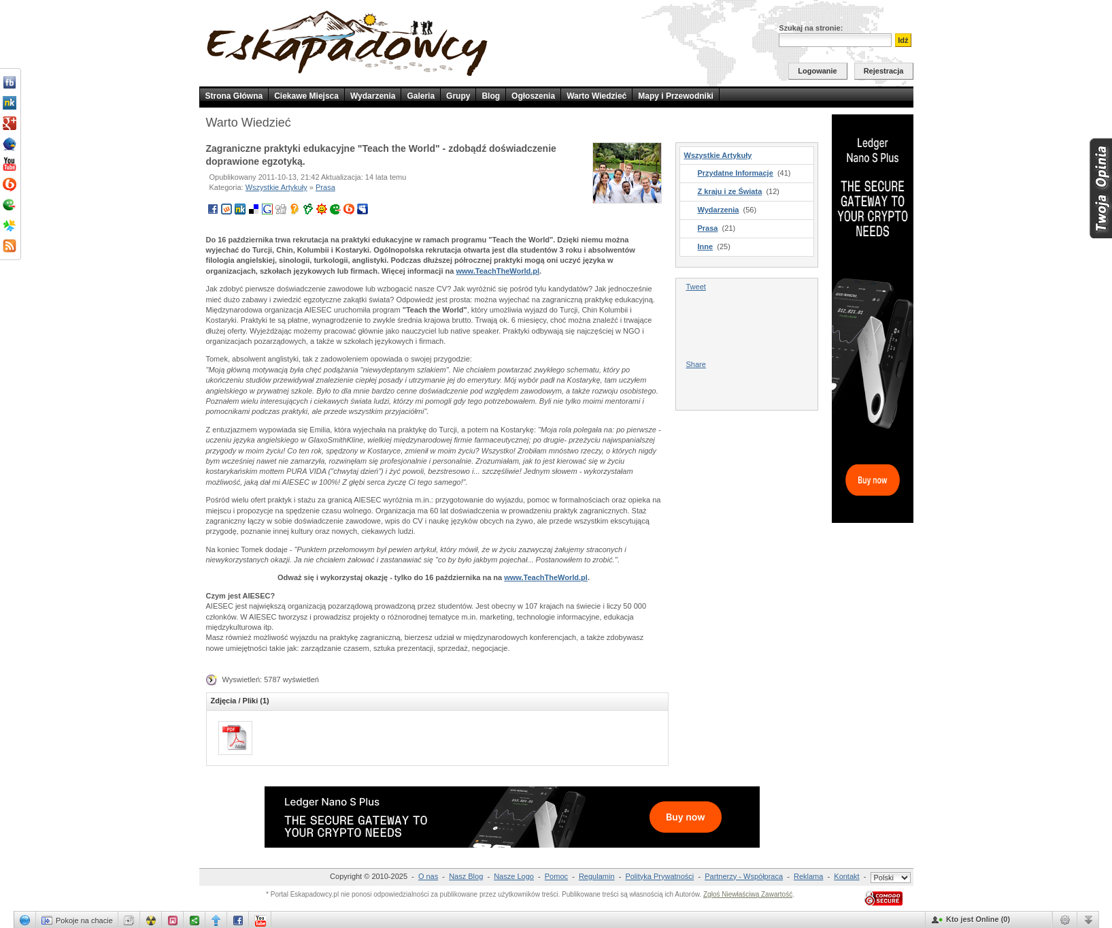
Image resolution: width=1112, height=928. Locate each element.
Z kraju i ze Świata (730, 191)
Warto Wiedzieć (596, 96)
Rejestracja (884, 71)
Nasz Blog (466, 876)
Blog (491, 96)
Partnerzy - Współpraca (744, 876)
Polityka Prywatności (659, 876)
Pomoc (556, 876)
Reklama (808, 876)
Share (696, 364)
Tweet (696, 287)
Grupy (458, 96)
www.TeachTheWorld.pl (497, 271)
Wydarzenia (372, 96)
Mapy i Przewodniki (675, 96)
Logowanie (817, 71)
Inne (705, 246)
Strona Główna (234, 96)
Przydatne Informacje (735, 173)
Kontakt (846, 876)
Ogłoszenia (533, 96)
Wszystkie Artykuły (276, 187)
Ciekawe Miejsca (306, 96)
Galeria (421, 96)
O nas (428, 876)
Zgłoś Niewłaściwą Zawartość (747, 894)
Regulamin (597, 876)
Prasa (325, 187)
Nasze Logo (514, 876)
